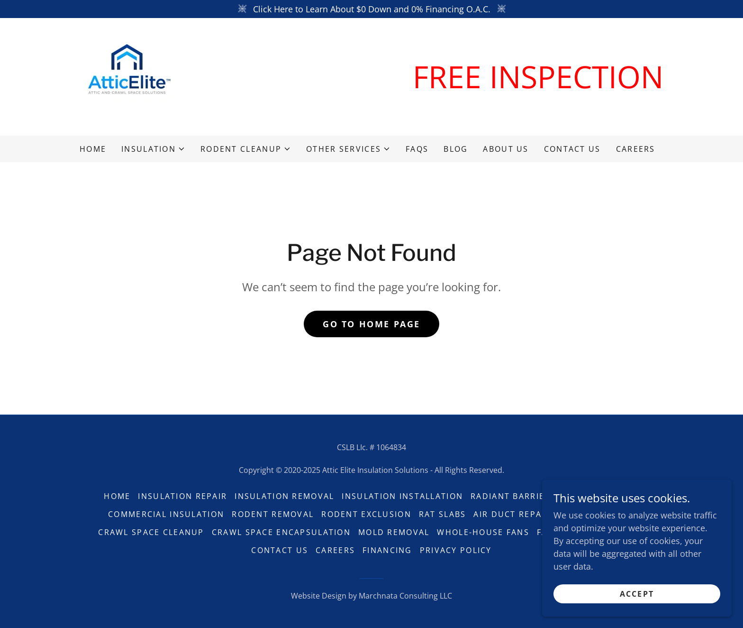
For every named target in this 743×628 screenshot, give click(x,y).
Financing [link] (387, 550)
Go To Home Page (371, 324)
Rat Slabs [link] (442, 514)
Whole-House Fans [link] (483, 532)
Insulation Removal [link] (284, 496)
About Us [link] (505, 149)
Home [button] (117, 496)
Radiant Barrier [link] (510, 496)
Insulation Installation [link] (402, 496)
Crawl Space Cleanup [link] (151, 532)
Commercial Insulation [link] (166, 514)
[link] (127, 76)
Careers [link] (635, 149)
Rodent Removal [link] (273, 514)
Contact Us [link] (572, 149)
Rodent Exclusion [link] (366, 514)
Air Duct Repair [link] (511, 514)
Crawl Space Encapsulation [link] (281, 532)
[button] (153, 149)
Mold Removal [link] (393, 532)
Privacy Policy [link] (456, 550)
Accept (637, 594)
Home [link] (93, 149)
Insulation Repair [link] (182, 496)
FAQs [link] (417, 149)
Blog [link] (456, 149)
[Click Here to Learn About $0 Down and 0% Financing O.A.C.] (371, 9)
